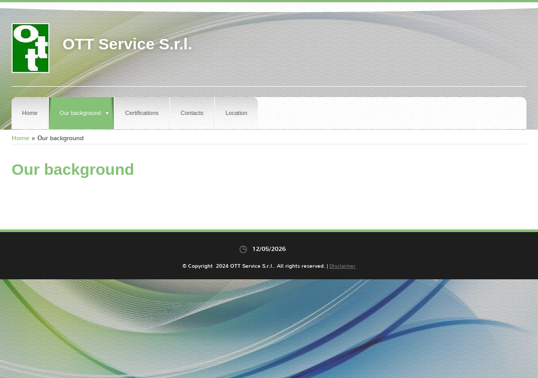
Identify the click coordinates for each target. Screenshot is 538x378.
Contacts (192, 113)
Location (236, 113)
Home (29, 113)
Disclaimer (342, 265)
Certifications (142, 113)
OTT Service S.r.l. (127, 43)
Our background (84, 113)
